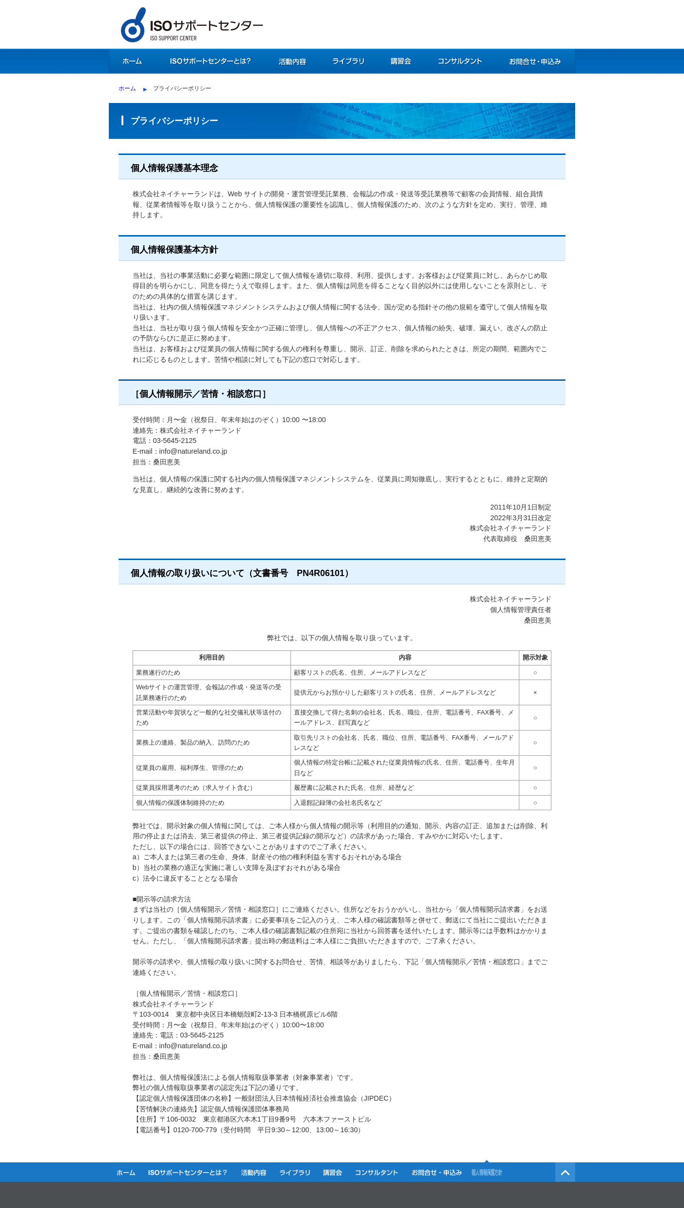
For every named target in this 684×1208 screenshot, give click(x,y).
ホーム (132, 61)
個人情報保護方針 (487, 1170)
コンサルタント (460, 61)
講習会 (400, 61)
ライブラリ (348, 61)
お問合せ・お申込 (535, 61)
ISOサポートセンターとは (209, 61)
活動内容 (292, 61)
